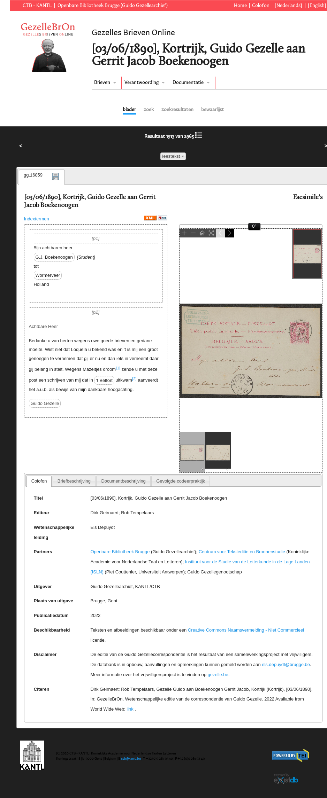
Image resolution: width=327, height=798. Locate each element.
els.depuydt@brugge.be (286, 664)
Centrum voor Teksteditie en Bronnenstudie (242, 551)
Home (240, 5)
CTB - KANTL (37, 5)
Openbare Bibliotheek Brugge (120, 551)
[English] (317, 5)
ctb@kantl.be (131, 758)
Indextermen (36, 218)
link (130, 709)
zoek (149, 109)
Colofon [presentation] (39, 481)
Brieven (102, 82)
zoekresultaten (177, 109)
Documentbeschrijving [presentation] (123, 481)
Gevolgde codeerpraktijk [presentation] (180, 481)
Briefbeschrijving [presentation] (74, 481)
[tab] (42, 177)
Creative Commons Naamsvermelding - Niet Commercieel (246, 630)
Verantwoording (141, 82)
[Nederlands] (288, 5)
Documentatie (188, 82)
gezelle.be (218, 674)
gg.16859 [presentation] (33, 175)
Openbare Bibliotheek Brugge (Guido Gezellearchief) (113, 5)
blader (129, 109)
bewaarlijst (212, 109)
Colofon (260, 5)
